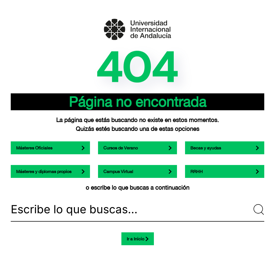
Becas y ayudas (205, 147)
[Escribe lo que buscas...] (137, 209)
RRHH (196, 171)
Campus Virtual (118, 171)
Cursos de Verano (120, 147)
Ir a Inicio (135, 238)
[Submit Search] (259, 209)
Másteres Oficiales (34, 147)
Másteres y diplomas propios (43, 171)
